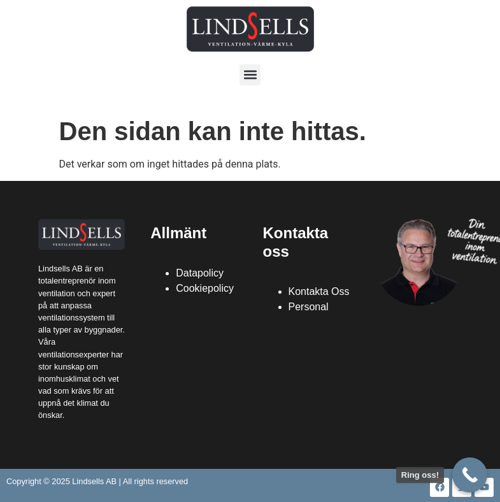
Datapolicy (200, 273)
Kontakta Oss (319, 291)
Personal (309, 306)
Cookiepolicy (205, 288)
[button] (250, 74)
